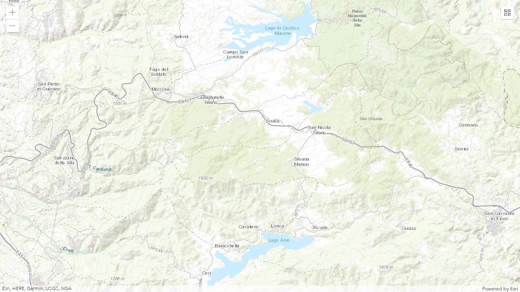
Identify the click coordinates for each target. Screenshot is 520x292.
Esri (514, 289)
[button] (12, 12)
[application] (260, 146)
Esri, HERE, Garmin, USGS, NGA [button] (37, 289)
